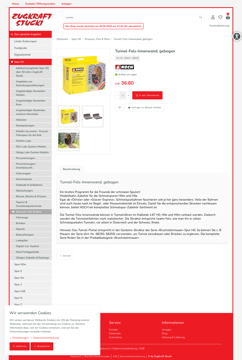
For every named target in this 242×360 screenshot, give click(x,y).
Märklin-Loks (23, 141)
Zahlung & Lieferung (173, 337)
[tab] (71, 168)
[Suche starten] (201, 17)
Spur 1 (18, 284)
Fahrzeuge (22, 217)
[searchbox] (130, 17)
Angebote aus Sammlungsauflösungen (30, 83)
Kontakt (113, 329)
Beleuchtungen (25, 234)
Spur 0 (18, 271)
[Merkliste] (220, 17)
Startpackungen (25, 125)
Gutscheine (115, 337)
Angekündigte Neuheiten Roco (30, 102)
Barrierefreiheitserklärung (132, 356)
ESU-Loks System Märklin (31, 146)
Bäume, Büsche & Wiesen (31, 196)
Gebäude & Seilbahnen (29, 185)
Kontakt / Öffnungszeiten (40, 4)
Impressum (104, 348)
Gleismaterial (24, 179)
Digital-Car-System (27, 246)
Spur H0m (20, 264)
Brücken (20, 223)
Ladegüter (22, 240)
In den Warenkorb (147, 95)
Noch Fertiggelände (27, 252)
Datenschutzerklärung (45, 338)
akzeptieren (42, 346)
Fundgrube (20, 48)
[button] (228, 17)
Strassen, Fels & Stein (29, 212)
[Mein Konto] (213, 17)
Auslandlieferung (219, 25)
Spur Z (18, 304)
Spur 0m (19, 278)
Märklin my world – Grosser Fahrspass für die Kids (32, 133)
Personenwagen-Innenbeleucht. (26, 165)
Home (15, 4)
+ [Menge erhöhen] (128, 95)
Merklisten (115, 333)
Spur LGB (19, 291)
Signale (20, 229)
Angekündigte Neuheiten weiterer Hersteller (30, 112)
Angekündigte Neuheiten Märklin (30, 93)
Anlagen (66, 4)
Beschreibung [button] (72, 169)
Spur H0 (19, 62)
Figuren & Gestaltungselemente (29, 204)
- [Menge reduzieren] (117, 95)
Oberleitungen (24, 190)
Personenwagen (25, 158)
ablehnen (19, 346)
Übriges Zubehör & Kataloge (32, 257)
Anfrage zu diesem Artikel (144, 107)
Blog (164, 333)
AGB (142, 348)
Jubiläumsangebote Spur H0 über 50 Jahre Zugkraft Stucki (32, 72)
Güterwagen (23, 173)
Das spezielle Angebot (27, 34)
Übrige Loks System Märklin (32, 152)
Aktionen (21, 120)
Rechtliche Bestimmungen (97, 356)
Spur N (18, 298)
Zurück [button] (65, 258)
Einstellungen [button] (19, 338)
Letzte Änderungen (25, 41)
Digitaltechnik (22, 54)
